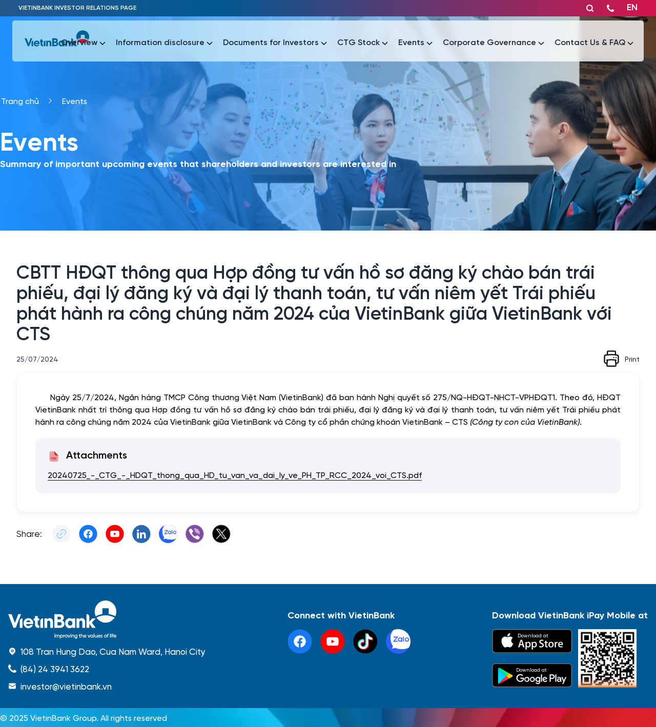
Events (74, 100)
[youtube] (332, 641)
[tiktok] (365, 641)
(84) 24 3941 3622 (54, 668)
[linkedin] (398, 641)
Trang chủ (20, 100)
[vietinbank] (57, 41)
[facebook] (300, 641)
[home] (107, 619)
